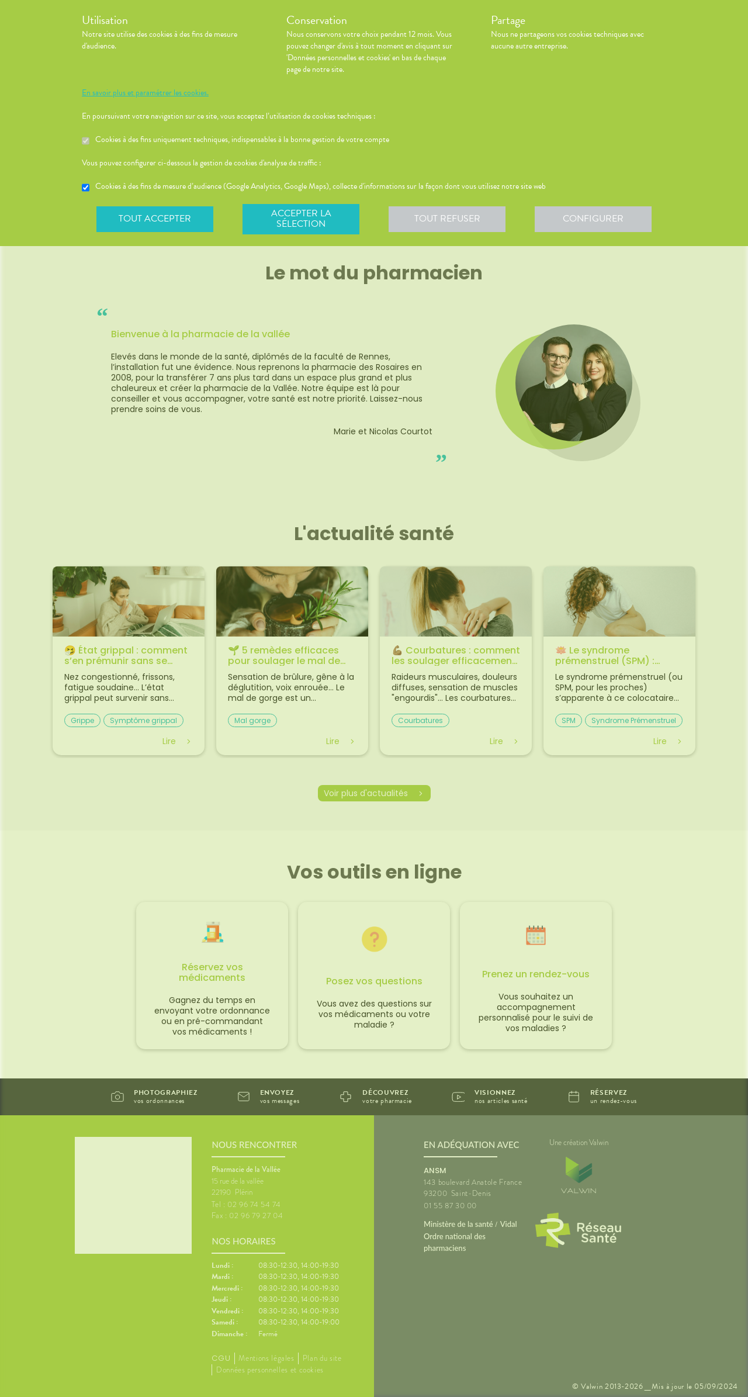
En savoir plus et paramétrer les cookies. (145, 93)
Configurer (593, 219)
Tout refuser (447, 219)
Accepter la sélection (301, 218)
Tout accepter (155, 219)
